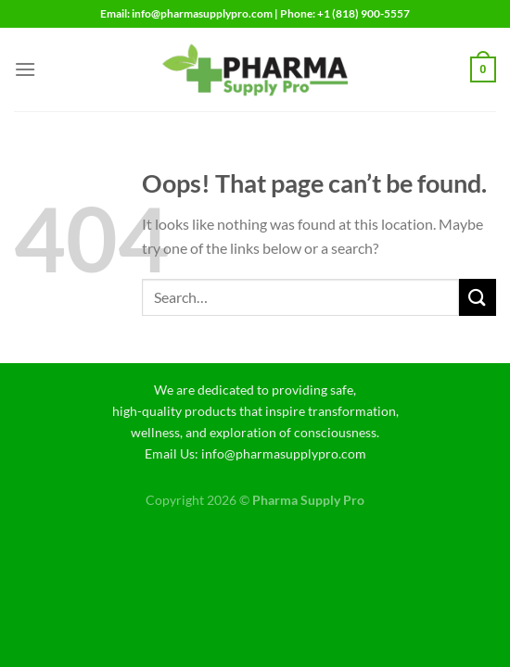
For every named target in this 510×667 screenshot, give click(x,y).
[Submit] (477, 297)
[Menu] (25, 69)
